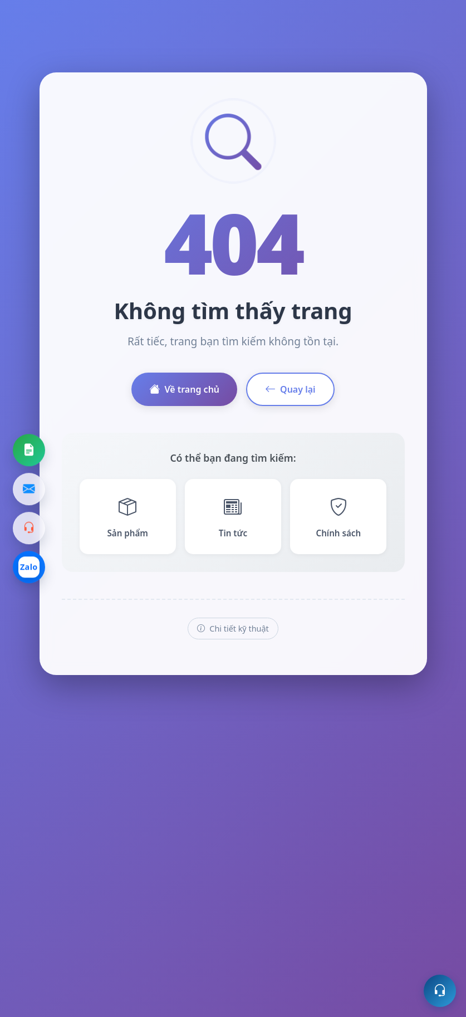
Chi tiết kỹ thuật (232, 629)
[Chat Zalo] (29, 567)
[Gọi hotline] (29, 528)
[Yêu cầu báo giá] (29, 450)
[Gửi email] (29, 489)
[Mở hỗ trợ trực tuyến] (440, 991)
